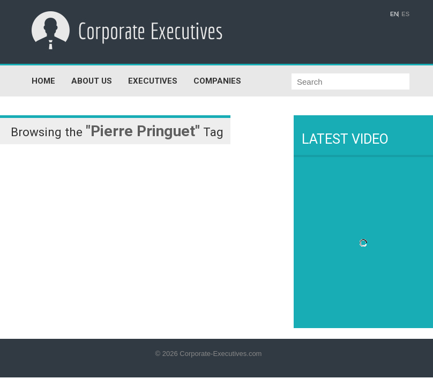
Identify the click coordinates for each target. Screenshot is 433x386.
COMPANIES (217, 81)
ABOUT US (91, 81)
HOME (43, 81)
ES (405, 14)
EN (394, 14)
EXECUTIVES (152, 81)
